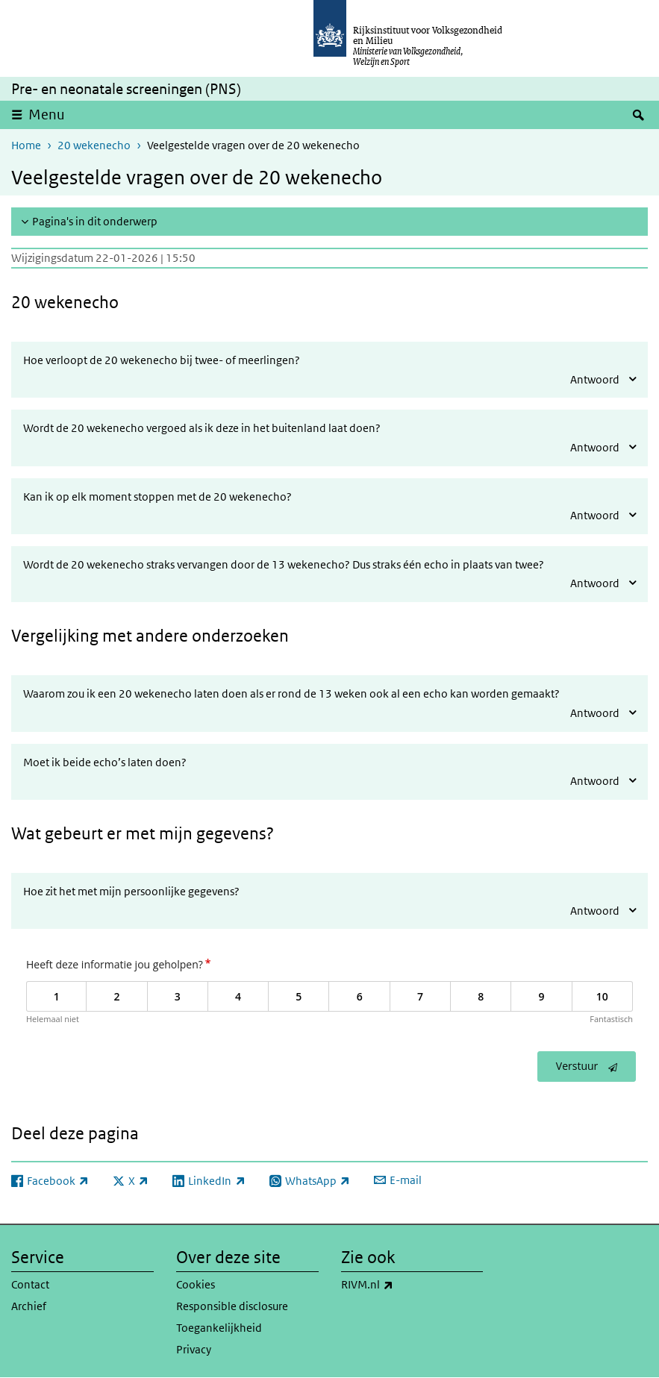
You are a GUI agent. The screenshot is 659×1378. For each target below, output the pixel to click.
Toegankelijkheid (219, 1328)
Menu (46, 114)
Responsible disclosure (232, 1306)
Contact (30, 1284)
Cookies (195, 1284)
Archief (28, 1306)
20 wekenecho (94, 145)
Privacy (193, 1349)
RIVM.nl (400, 1285)
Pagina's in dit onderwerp (94, 221)
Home (26, 145)
